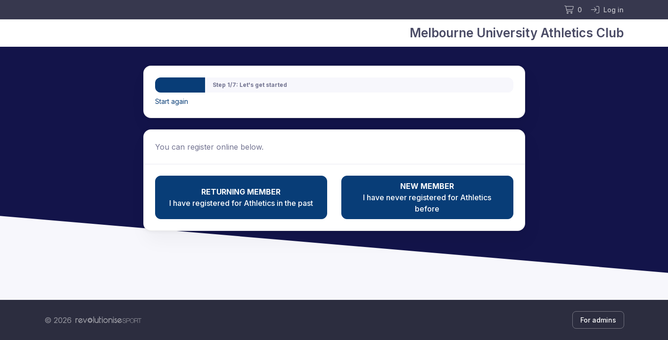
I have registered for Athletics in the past (241, 197)
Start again (171, 101)
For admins (598, 320)
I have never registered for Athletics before (427, 196)
